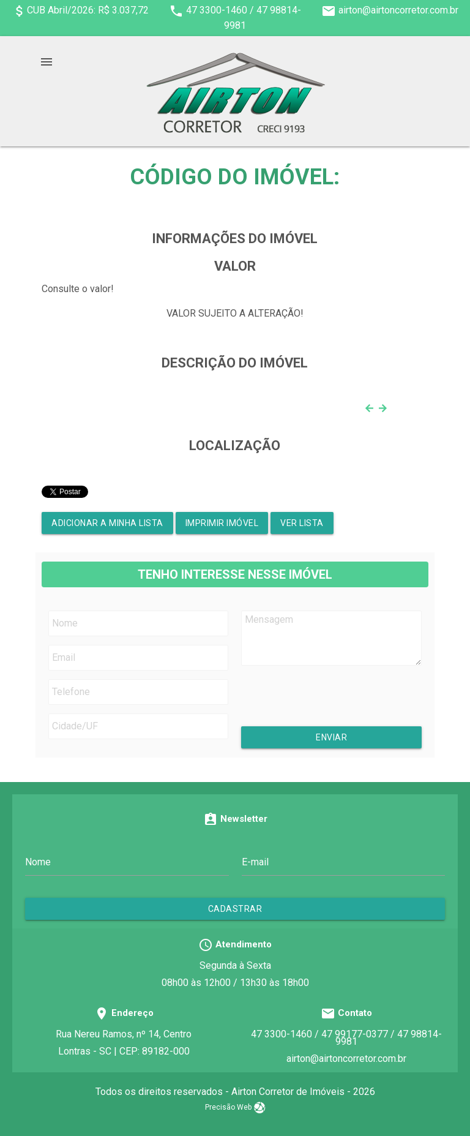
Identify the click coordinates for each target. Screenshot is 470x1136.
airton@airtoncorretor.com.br (398, 10)
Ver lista (302, 523)
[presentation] (341, 702)
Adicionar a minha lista (107, 523)
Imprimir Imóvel (222, 523)
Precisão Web (235, 1107)
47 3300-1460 (216, 10)
